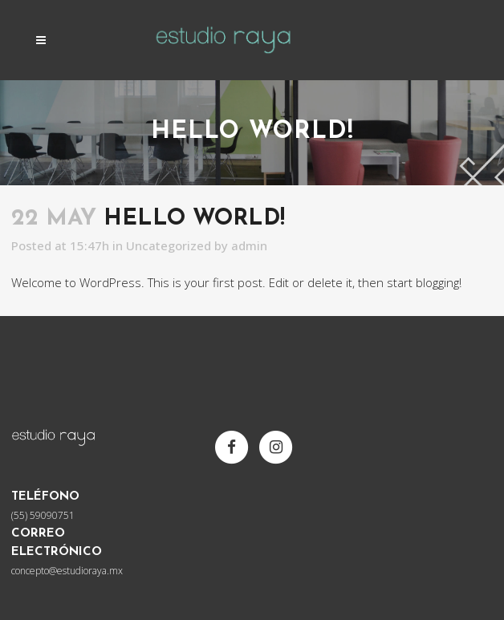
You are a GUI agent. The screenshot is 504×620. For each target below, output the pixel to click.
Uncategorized (168, 245)
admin (249, 245)
